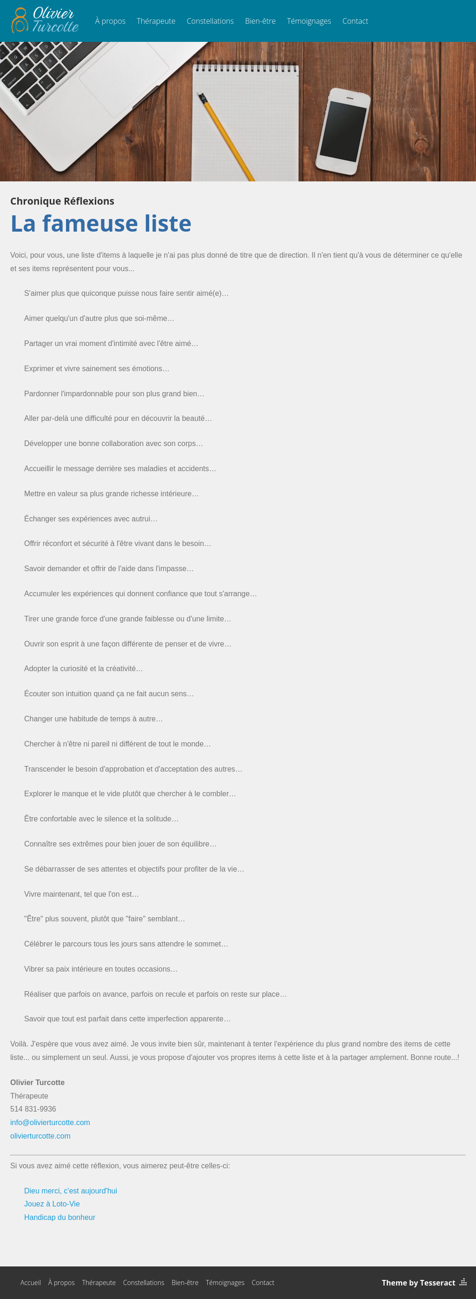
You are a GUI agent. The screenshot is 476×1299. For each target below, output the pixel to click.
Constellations (210, 21)
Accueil (30, 1282)
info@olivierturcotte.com (50, 1122)
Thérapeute (156, 21)
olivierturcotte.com (40, 1136)
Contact (356, 21)
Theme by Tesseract (419, 1283)
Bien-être (260, 21)
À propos (110, 21)
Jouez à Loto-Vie (52, 1204)
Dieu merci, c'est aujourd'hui (70, 1191)
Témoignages (309, 21)
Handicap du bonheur (59, 1217)
